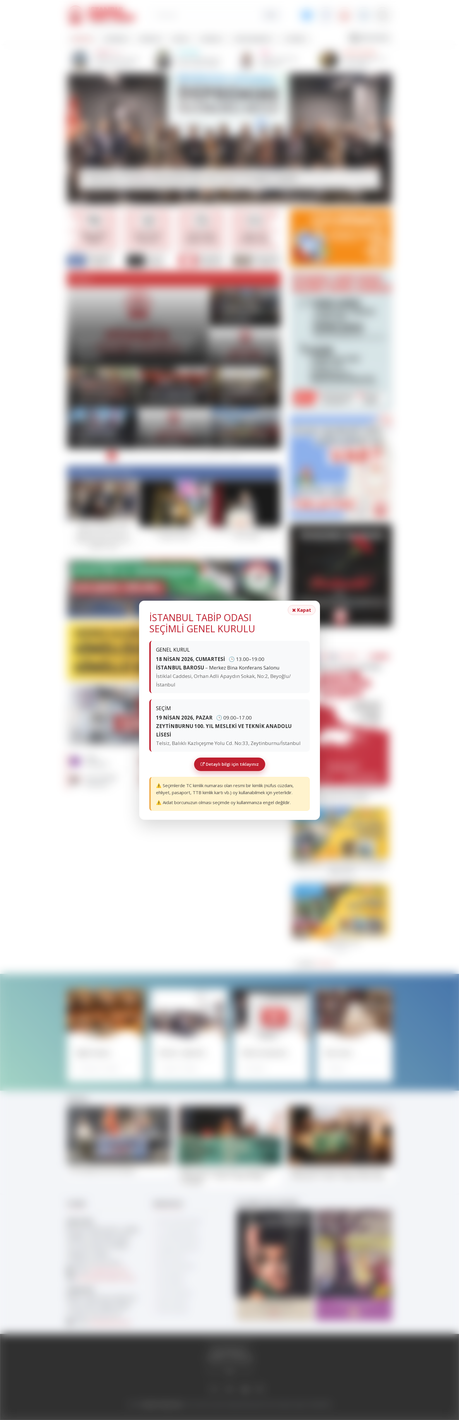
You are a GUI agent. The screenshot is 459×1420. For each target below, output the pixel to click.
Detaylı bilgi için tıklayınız (230, 764)
